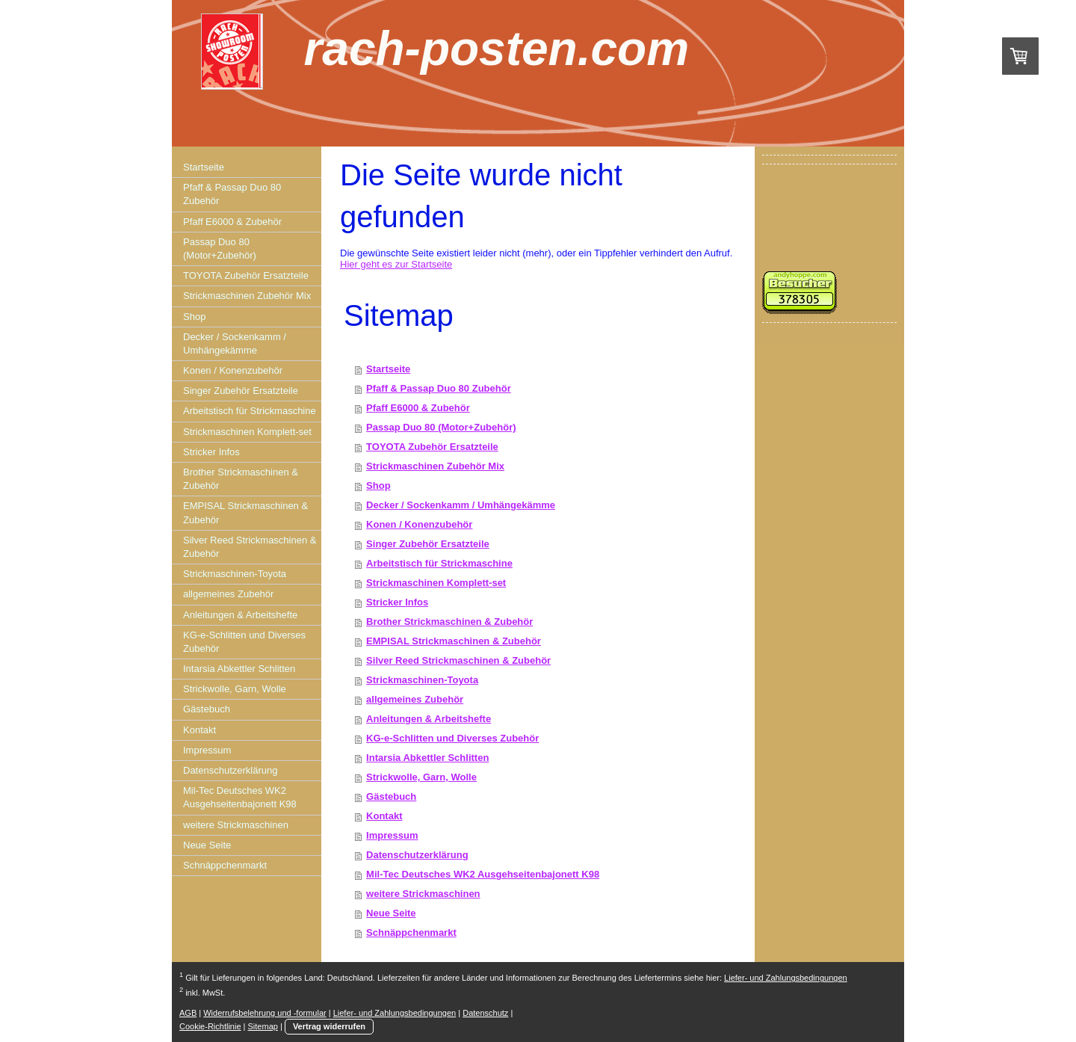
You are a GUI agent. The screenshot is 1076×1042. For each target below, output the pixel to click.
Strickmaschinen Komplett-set (436, 582)
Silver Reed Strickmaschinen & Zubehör (458, 660)
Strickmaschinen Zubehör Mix (435, 466)
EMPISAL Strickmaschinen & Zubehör (453, 641)
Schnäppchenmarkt (411, 932)
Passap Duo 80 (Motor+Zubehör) (441, 427)
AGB (188, 1012)
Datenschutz (485, 1012)
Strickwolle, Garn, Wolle (421, 777)
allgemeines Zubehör (414, 699)
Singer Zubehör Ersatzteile (427, 543)
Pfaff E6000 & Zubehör (418, 407)
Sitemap (263, 1026)
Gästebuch (391, 796)
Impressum (392, 835)
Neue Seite (390, 913)
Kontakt (384, 815)
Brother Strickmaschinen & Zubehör (449, 621)
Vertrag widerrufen (329, 1026)
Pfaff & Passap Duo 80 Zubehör (438, 388)
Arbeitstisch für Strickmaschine (439, 563)
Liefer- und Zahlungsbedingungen (785, 977)
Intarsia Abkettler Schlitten (427, 757)
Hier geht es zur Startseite (396, 264)
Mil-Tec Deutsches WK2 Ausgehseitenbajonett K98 (482, 874)
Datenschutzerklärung (417, 854)
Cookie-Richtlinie (210, 1026)
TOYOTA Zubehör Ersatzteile (432, 446)
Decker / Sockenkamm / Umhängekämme (460, 505)
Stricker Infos (397, 602)
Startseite (388, 368)
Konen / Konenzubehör (419, 524)
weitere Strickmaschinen (423, 893)
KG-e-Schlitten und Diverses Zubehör (452, 738)
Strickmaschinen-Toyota (422, 679)
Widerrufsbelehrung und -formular (264, 1012)
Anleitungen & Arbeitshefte (428, 718)
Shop (378, 485)
